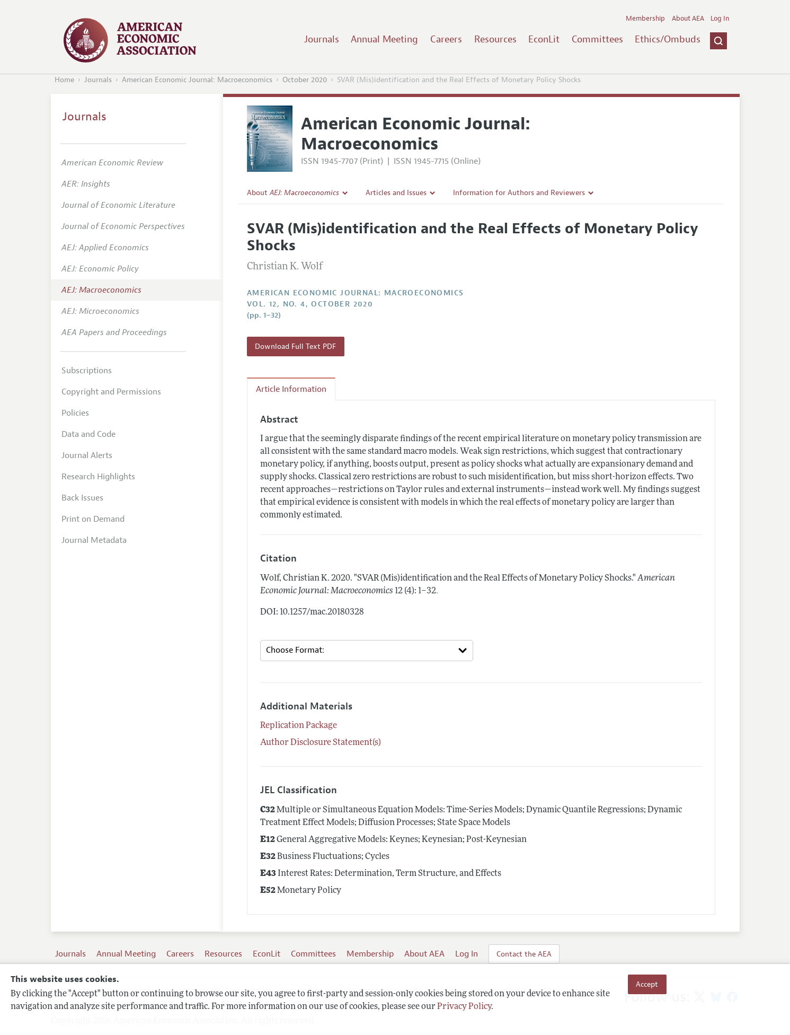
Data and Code (88, 434)
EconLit (544, 39)
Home (64, 79)
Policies (75, 413)
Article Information (291, 389)
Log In (720, 18)
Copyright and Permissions (111, 392)
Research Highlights (98, 476)
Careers (446, 39)
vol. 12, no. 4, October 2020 (310, 304)
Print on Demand (93, 519)
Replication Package (298, 726)
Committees (597, 39)
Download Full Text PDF (295, 346)
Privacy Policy (464, 1007)
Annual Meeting (384, 39)
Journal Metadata (94, 540)
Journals (321, 39)
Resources (495, 39)
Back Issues (82, 498)
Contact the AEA (524, 954)
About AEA (688, 18)
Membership (645, 18)
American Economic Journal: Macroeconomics (197, 79)
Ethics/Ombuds (667, 39)
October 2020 (304, 79)
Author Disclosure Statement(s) (320, 743)
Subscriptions (86, 370)
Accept (647, 984)
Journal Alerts (86, 455)
